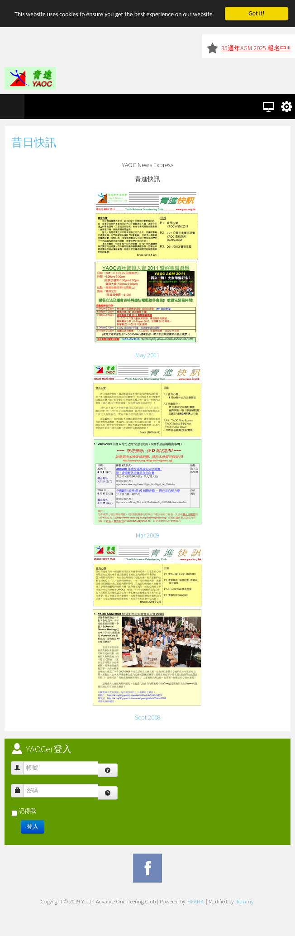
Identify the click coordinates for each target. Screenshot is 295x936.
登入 (32, 826)
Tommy (244, 901)
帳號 (20, 763)
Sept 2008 (148, 717)
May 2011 (147, 355)
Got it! (256, 13)
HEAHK (195, 901)
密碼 (20, 786)
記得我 (27, 811)
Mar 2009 (147, 535)
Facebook (147, 868)
